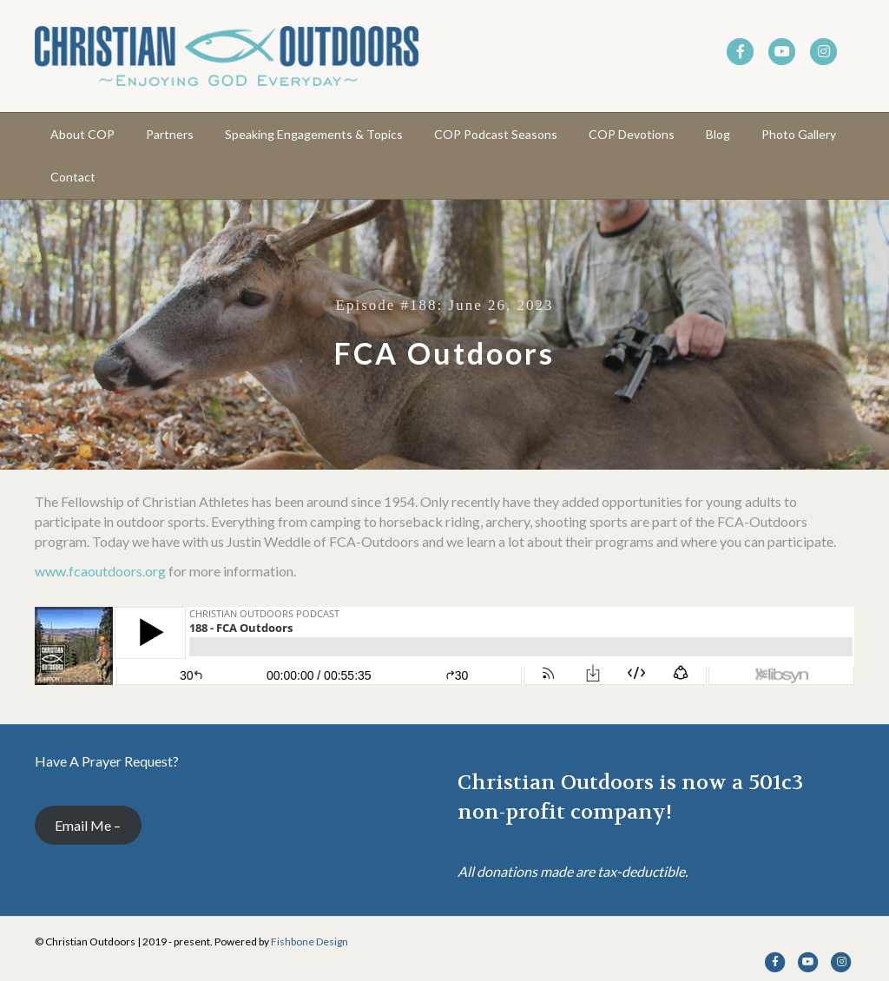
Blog (718, 134)
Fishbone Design (309, 941)
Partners (170, 134)
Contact (72, 176)
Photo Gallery (798, 134)
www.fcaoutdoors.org (100, 571)
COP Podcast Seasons (495, 134)
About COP (82, 134)
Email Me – (88, 825)
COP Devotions (632, 134)
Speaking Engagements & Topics (314, 134)
